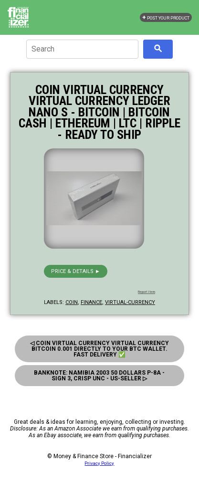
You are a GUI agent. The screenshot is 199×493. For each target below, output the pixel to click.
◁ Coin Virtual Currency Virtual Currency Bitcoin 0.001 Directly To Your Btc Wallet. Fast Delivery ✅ (99, 349)
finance (91, 302)
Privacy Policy (99, 463)
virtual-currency (130, 302)
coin (71, 302)
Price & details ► (75, 271)
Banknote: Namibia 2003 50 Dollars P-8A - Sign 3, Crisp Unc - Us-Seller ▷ (99, 375)
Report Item (146, 292)
